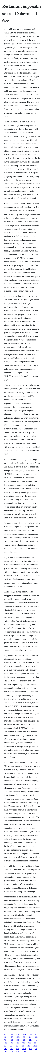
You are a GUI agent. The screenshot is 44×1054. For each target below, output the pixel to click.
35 (35, 1043)
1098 (11, 1040)
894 (11, 1046)
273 (11, 1043)
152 (30, 1049)
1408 (24, 1034)
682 (5, 1034)
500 (17, 1040)
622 (5, 1037)
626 (17, 1051)
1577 (35, 1046)
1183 (24, 1040)
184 (17, 1046)
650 (30, 1034)
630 (17, 1043)
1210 (24, 1051)
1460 (24, 1049)
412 (36, 1034)
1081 (18, 1037)
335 (11, 1051)
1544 (11, 1034)
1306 (37, 1040)
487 (28, 1046)
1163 (5, 1049)
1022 (5, 1043)
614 (17, 1049)
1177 (11, 1037)
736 (29, 1043)
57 (36, 1049)
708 (23, 1043)
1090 (5, 1051)
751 (23, 1046)
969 (24, 1037)
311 (17, 1034)
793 (5, 1040)
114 (30, 1037)
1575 (36, 1037)
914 (5, 1046)
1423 (30, 1040)
